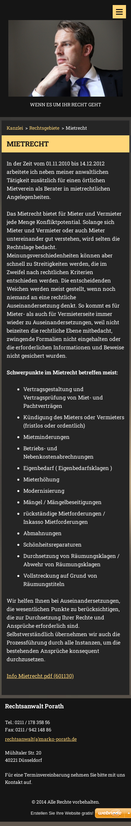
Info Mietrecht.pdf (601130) (40, 675)
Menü (119, 11)
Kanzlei (15, 128)
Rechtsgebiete (44, 128)
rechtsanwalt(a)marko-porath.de (41, 739)
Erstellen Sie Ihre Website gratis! (62, 813)
